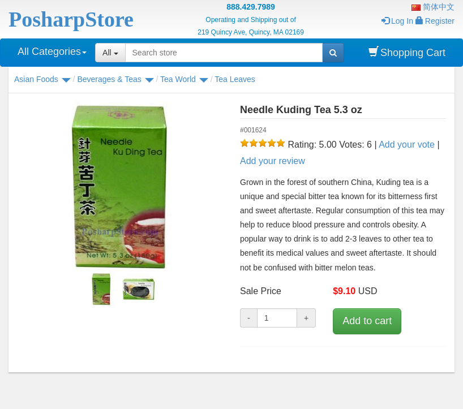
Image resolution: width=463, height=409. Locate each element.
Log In (397, 20)
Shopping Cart (406, 52)
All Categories (52, 51)
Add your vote (407, 144)
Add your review (272, 161)
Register (435, 20)
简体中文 (433, 6)
